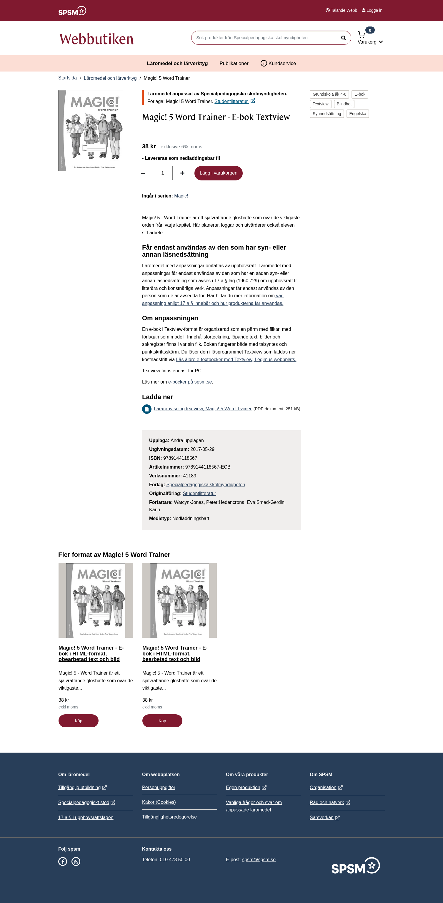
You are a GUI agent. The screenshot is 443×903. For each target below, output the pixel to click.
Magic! (181, 195)
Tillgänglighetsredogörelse (169, 816)
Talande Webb (341, 10)
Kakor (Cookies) (159, 802)
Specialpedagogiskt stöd (87, 802)
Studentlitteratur (234, 101)
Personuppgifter (158, 787)
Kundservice (278, 63)
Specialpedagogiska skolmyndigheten (205, 484)
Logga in (372, 10)
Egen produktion (247, 787)
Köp (78, 720)
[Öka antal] (182, 173)
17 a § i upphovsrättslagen (86, 817)
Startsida (67, 77)
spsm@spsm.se (259, 859)
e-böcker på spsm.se (190, 381)
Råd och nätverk (331, 802)
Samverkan (325, 817)
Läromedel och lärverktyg (177, 63)
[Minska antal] (143, 173)
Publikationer (234, 63)
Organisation (327, 787)
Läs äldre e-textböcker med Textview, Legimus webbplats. (236, 359)
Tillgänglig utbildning (83, 787)
